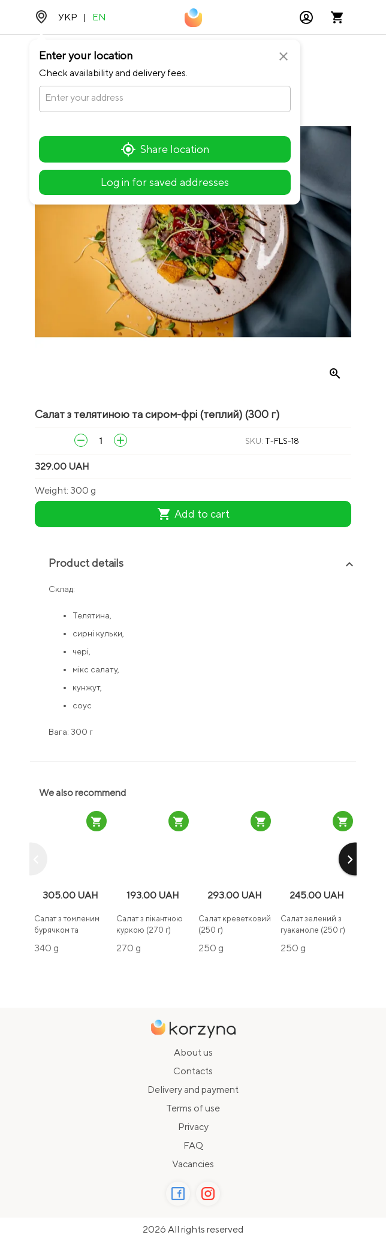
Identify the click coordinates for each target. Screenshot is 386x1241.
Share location (165, 149)
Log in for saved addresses (165, 182)
